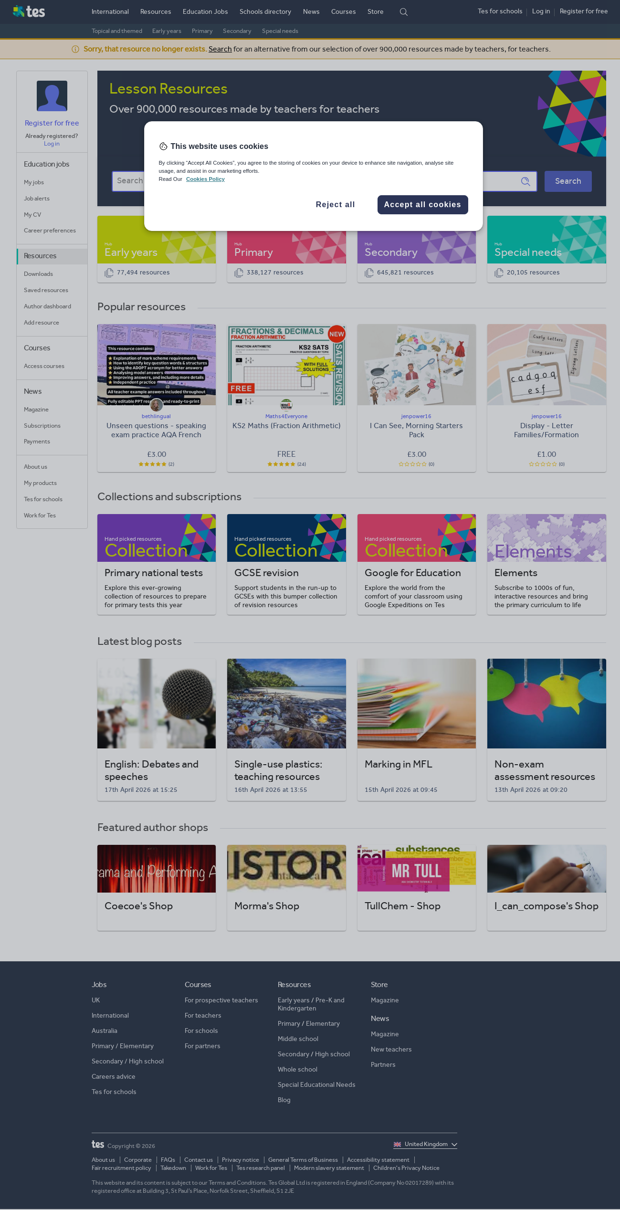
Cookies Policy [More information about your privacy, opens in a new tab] (205, 179)
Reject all (336, 204)
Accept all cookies (422, 204)
